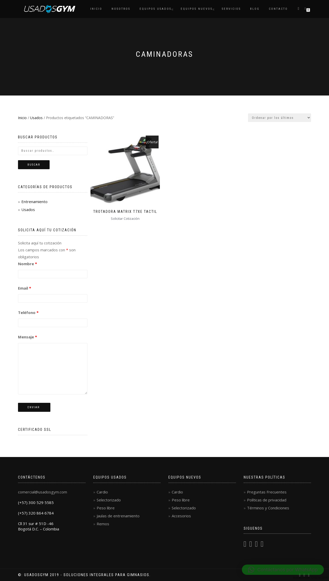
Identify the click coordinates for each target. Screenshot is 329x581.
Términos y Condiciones (268, 507)
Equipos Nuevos (197, 9)
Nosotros (121, 9)
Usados (36, 117)
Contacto (278, 9)
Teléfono (28, 312)
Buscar (34, 164)
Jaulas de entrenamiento (118, 515)
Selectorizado (109, 499)
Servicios (231, 9)
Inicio (96, 9)
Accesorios (181, 515)
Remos (103, 523)
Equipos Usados (155, 9)
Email (24, 288)
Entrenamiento (34, 201)
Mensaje (27, 336)
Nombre (27, 263)
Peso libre (106, 507)
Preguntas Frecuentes (267, 491)
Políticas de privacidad (266, 499)
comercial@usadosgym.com (42, 491)
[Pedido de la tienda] (279, 117)
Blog (255, 9)
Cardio (102, 491)
